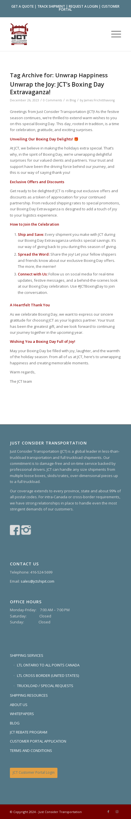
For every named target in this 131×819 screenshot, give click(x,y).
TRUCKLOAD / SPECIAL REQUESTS (45, 685)
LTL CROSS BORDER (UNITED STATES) (48, 675)
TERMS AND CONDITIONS (31, 750)
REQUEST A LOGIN (83, 6)
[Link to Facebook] (108, 811)
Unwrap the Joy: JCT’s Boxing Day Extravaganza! (57, 88)
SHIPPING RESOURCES (29, 695)
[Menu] (113, 34)
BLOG (15, 723)
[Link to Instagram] (117, 811)
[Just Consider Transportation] (54, 34)
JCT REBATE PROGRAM (28, 732)
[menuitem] (113, 34)
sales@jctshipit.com (37, 581)
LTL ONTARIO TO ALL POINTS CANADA (48, 665)
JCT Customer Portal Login (34, 772)
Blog (73, 100)
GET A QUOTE (22, 6)
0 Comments (52, 100)
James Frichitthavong (99, 100)
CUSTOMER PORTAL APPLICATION (38, 741)
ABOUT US (18, 704)
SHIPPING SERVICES (26, 655)
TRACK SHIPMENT (51, 6)
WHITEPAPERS (22, 713)
